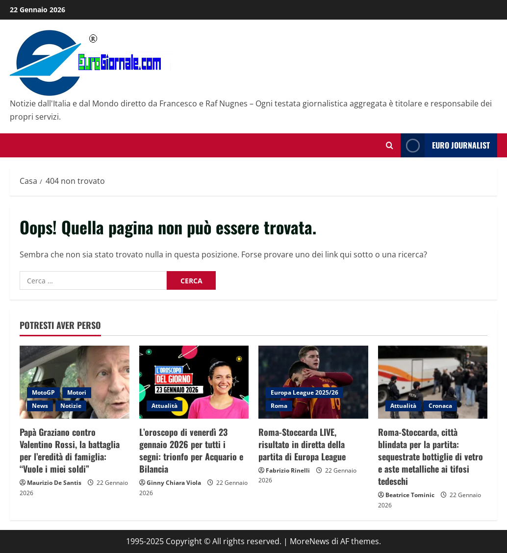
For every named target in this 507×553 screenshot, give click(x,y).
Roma (279, 406)
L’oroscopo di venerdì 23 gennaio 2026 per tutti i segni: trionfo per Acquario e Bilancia (191, 451)
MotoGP (43, 392)
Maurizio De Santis (54, 482)
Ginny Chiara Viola (174, 482)
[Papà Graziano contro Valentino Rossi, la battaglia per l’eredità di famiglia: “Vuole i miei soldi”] (74, 382)
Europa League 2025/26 (304, 392)
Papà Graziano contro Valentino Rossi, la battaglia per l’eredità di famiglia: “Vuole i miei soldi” (70, 451)
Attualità (164, 406)
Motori (76, 392)
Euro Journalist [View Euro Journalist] (445, 145)
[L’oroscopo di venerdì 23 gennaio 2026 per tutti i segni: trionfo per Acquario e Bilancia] (194, 382)
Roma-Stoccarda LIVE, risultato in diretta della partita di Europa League (302, 444)
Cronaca (440, 406)
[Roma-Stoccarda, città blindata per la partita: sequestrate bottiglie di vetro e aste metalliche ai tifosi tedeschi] (433, 382)
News (40, 406)
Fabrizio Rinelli (288, 470)
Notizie (70, 406)
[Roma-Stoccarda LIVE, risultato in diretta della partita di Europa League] (313, 382)
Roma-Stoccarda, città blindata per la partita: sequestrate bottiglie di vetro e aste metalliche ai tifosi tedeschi (430, 457)
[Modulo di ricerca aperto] (389, 145)
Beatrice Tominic (409, 495)
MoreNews (310, 541)
